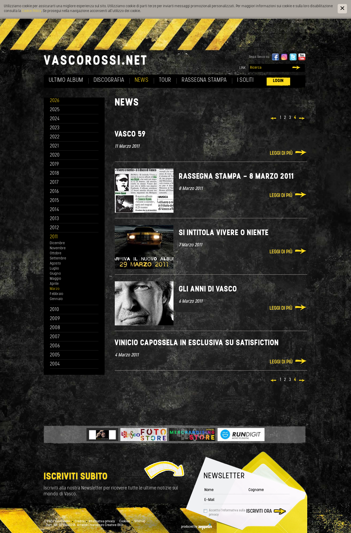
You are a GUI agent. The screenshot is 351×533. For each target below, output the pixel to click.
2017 (54, 182)
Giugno (55, 274)
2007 (55, 337)
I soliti (245, 80)
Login (278, 81)
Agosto (55, 264)
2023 (55, 128)
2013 (54, 218)
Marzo (55, 289)
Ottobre (55, 253)
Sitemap (139, 521)
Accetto (227, 512)
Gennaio (56, 299)
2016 (54, 191)
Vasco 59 (130, 134)
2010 (54, 309)
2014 (54, 209)
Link (242, 68)
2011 (54, 237)
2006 (55, 346)
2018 (54, 173)
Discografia (109, 80)
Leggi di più (281, 153)
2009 (55, 318)
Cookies (124, 521)
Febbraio (56, 294)
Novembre (58, 248)
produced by (196, 527)
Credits (80, 521)
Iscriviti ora (259, 511)
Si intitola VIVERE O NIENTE (224, 233)
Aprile (54, 284)
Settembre (58, 258)
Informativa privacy (102, 521)
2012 (54, 228)
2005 (55, 355)
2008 (55, 327)
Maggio (55, 279)
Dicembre (57, 243)
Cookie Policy (31, 11)
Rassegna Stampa (204, 80)
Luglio (54, 269)
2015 (54, 200)
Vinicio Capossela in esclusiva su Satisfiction (197, 343)
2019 (54, 164)
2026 (55, 100)
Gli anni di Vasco (208, 289)
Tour (165, 80)
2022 (55, 137)
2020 (55, 155)
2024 (55, 119)
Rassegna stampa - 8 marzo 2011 (236, 177)
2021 (54, 146)
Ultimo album (66, 80)
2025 (55, 109)
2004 (55, 364)
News (142, 80)
